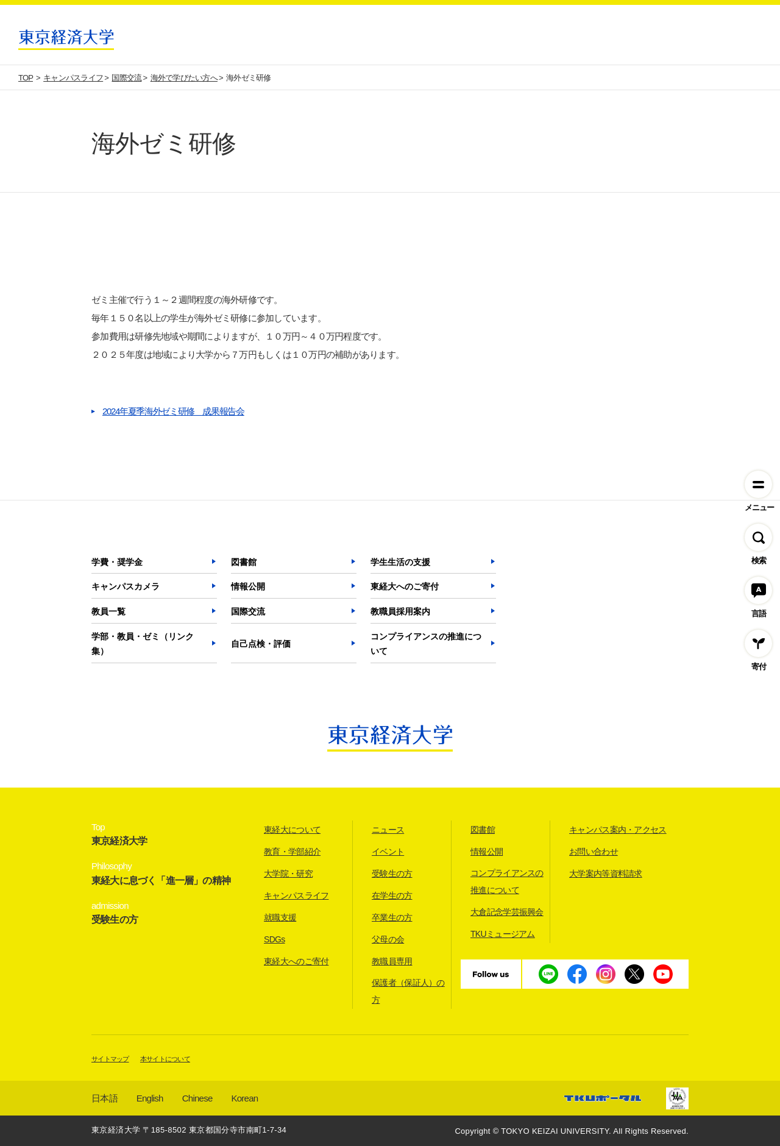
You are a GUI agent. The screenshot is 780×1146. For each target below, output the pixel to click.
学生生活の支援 (400, 562)
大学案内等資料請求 (605, 873)
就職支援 (280, 917)
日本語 (104, 1098)
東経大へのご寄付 (404, 586)
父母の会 (388, 939)
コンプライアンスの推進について (425, 644)
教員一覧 (108, 611)
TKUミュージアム (502, 934)
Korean (245, 1098)
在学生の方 (392, 895)
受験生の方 (392, 873)
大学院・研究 (288, 873)
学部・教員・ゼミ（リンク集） (142, 644)
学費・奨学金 (117, 562)
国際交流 (248, 611)
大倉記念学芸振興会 (507, 912)
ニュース (388, 830)
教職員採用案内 (400, 611)
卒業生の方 (392, 917)
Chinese (197, 1098)
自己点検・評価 (261, 644)
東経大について (292, 830)
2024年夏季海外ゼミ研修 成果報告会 (173, 411)
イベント (388, 851)
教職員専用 (392, 961)
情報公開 (248, 586)
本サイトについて (165, 1058)
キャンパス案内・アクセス (618, 830)
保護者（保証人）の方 (408, 991)
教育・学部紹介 (292, 851)
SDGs (274, 939)
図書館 (244, 562)
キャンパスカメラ (125, 586)
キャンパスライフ (296, 895)
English (149, 1098)
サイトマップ (110, 1058)
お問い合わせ (593, 851)
